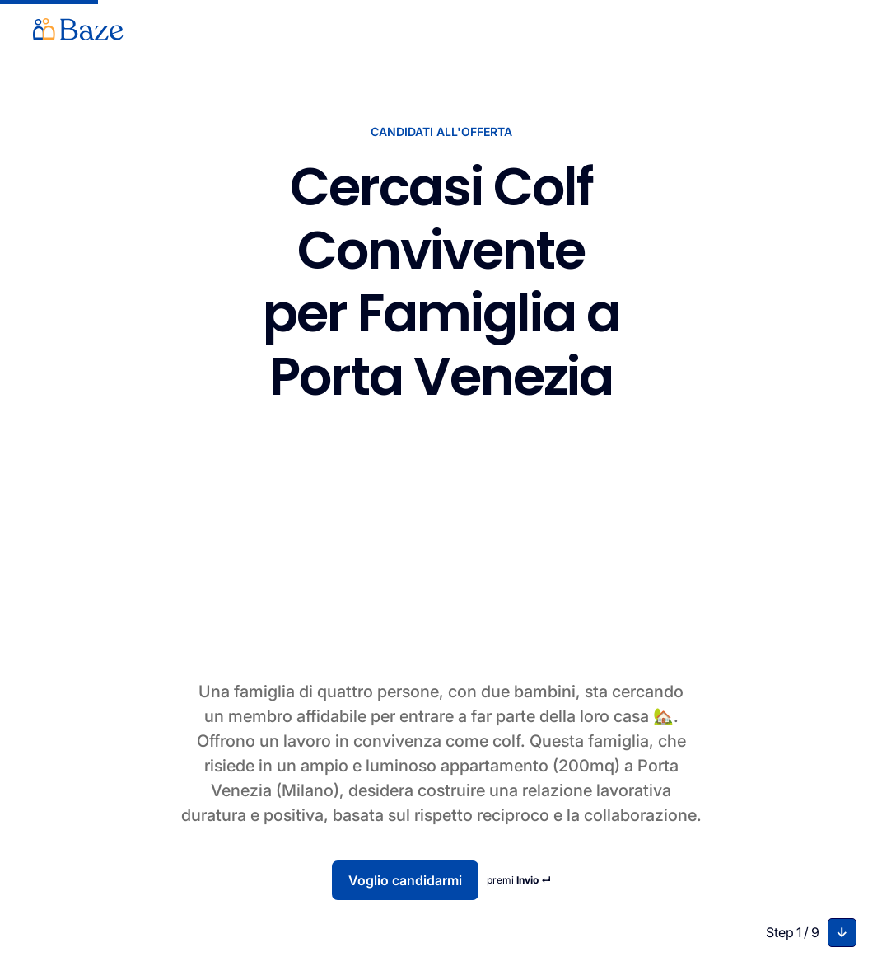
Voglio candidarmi (405, 880)
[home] (78, 29)
